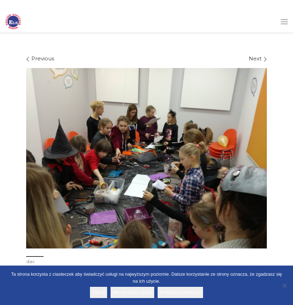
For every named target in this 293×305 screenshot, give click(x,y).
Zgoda (98, 292)
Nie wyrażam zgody (132, 292)
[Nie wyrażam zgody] (284, 285)
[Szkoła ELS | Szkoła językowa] (13, 21)
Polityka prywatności (180, 292)
